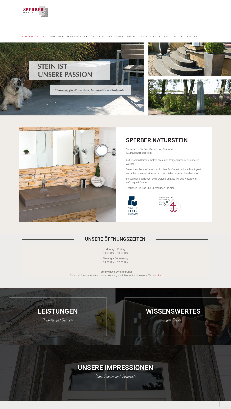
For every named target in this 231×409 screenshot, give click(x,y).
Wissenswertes (173, 311)
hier (159, 275)
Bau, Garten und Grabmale (115, 377)
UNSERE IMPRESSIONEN (115, 367)
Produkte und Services (57, 320)
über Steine (173, 320)
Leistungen (58, 311)
